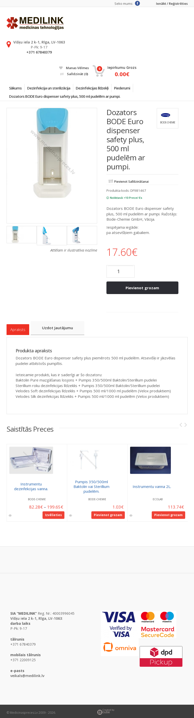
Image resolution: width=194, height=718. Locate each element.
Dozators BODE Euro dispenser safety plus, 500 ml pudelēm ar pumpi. (66, 99)
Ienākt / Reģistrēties (172, 4)
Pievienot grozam (142, 291)
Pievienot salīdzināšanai (131, 185)
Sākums (17, 88)
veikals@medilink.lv (27, 673)
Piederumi (135, 88)
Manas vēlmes (74, 68)
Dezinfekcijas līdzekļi (101, 88)
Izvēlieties (53, 515)
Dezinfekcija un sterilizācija (54, 88)
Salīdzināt (74, 74)
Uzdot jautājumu (60, 328)
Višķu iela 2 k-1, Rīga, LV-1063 (39, 42)
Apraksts (17, 328)
